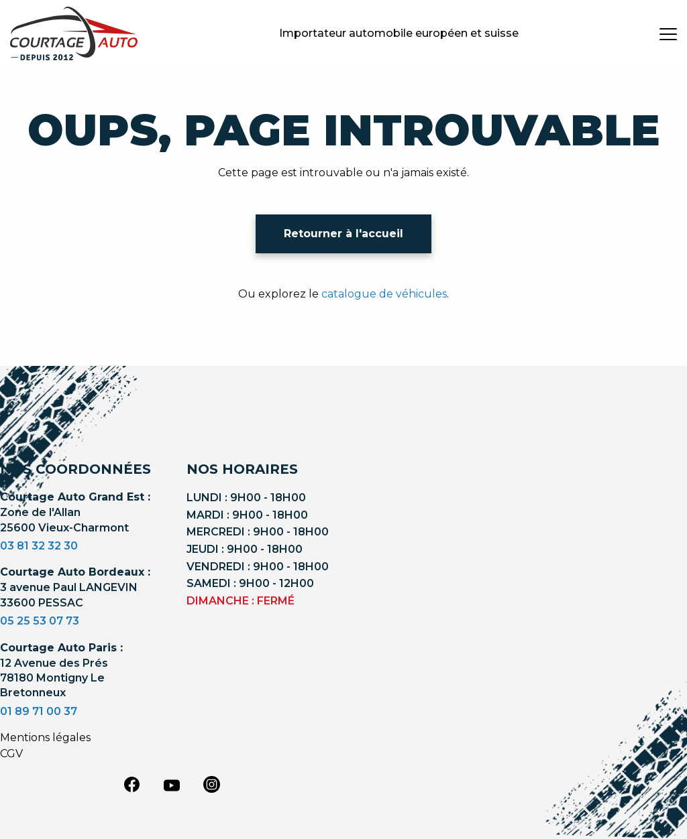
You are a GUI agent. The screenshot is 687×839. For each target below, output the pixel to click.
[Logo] (74, 33)
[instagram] (212, 784)
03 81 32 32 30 (39, 545)
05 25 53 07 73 (39, 621)
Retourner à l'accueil (343, 233)
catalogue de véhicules (384, 293)
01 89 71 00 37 (38, 711)
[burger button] (668, 33)
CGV (11, 753)
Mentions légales (45, 737)
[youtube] (172, 785)
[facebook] (131, 784)
